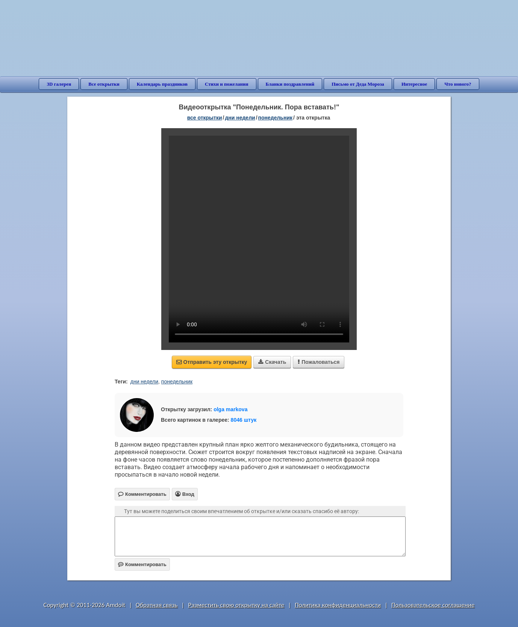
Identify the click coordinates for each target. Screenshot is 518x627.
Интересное (414, 84)
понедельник (275, 118)
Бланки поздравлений (290, 84)
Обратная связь (157, 605)
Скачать (272, 362)
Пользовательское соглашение (432, 605)
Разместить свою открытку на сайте (236, 605)
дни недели (240, 118)
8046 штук (244, 420)
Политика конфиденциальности (338, 605)
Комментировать (142, 564)
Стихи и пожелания (226, 84)
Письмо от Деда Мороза (358, 84)
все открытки (204, 118)
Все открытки (104, 84)
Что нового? (457, 84)
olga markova (230, 409)
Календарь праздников (162, 84)
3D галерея (59, 84)
